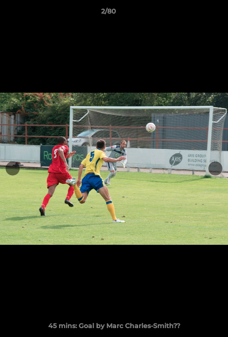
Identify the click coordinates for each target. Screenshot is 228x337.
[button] (194, 13)
